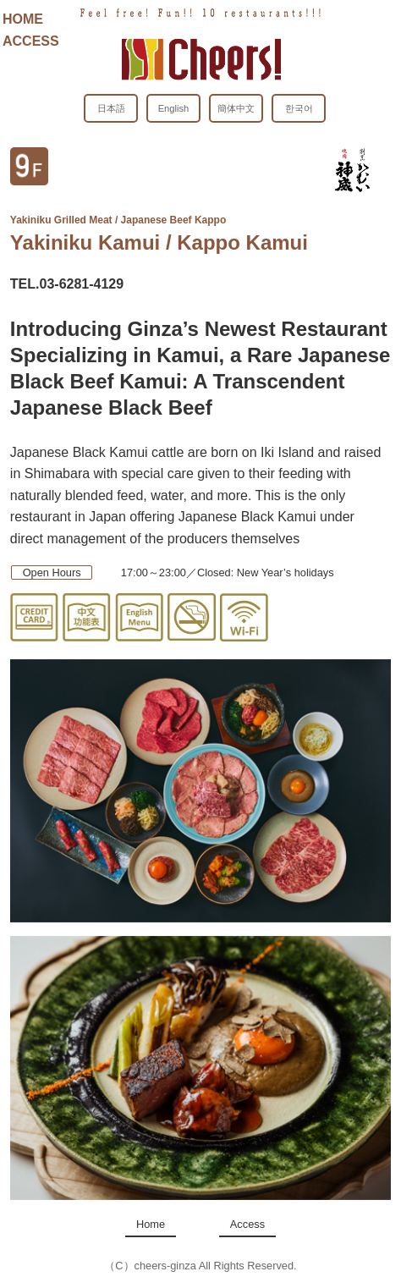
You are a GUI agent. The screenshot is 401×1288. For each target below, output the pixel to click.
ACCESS (31, 41)
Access (247, 1224)
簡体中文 (236, 108)
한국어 (299, 108)
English (174, 108)
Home (150, 1224)
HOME (23, 19)
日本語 (111, 108)
